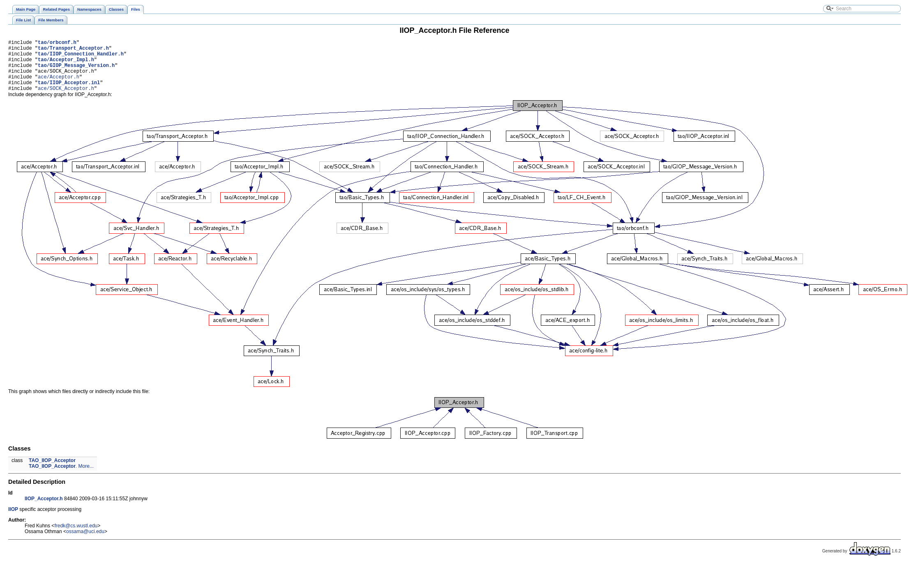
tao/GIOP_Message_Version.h (76, 71)
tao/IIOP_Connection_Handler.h (81, 57)
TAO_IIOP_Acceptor (52, 471)
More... (86, 477)
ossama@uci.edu (85, 542)
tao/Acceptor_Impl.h (66, 64)
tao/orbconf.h (57, 43)
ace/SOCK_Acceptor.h (66, 99)
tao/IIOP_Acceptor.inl (69, 92)
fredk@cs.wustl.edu (75, 537)
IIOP (13, 520)
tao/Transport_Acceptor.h (73, 50)
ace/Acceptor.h (58, 85)
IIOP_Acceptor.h (44, 510)
